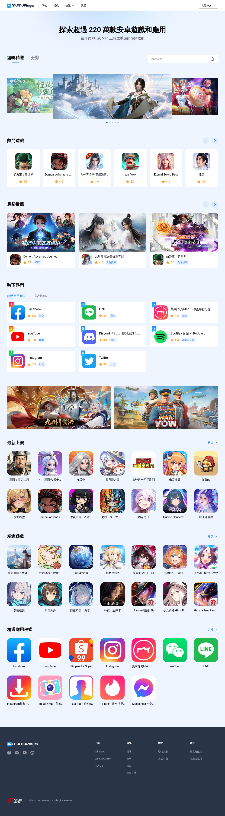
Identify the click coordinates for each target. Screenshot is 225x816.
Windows (100, 751)
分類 (35, 57)
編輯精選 (15, 57)
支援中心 (163, 758)
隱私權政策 (196, 751)
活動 (129, 765)
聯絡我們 (163, 751)
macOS (99, 765)
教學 (129, 758)
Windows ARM (103, 758)
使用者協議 (196, 758)
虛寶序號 (131, 772)
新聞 (129, 751)
